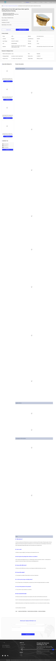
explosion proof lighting (41, 611)
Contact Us (38, 2)
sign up (51, 653)
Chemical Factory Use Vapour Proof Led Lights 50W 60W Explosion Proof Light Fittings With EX (7, 134)
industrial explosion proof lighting (32, 611)
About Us (32, 2)
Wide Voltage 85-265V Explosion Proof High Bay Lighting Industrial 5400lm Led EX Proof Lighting (7, 116)
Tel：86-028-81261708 (5, 645)
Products (27, 2)
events (43, 2)
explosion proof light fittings (22, 611)
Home (23, 2)
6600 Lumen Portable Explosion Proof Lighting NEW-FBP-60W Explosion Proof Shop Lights (7, 97)
